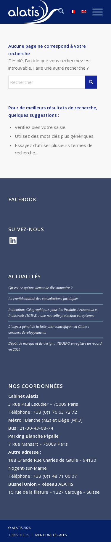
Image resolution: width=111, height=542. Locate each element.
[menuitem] (58, 12)
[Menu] (94, 12)
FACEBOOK (22, 199)
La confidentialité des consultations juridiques (43, 299)
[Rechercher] (58, 12)
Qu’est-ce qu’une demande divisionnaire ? (40, 288)
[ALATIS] (46, 12)
